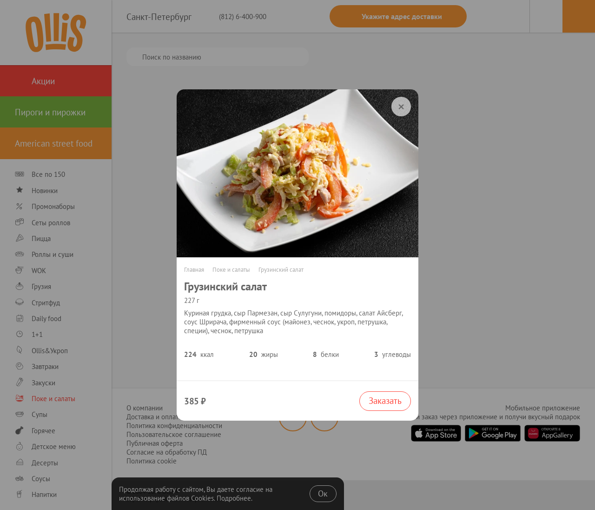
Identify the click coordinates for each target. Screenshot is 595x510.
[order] (401, 106)
